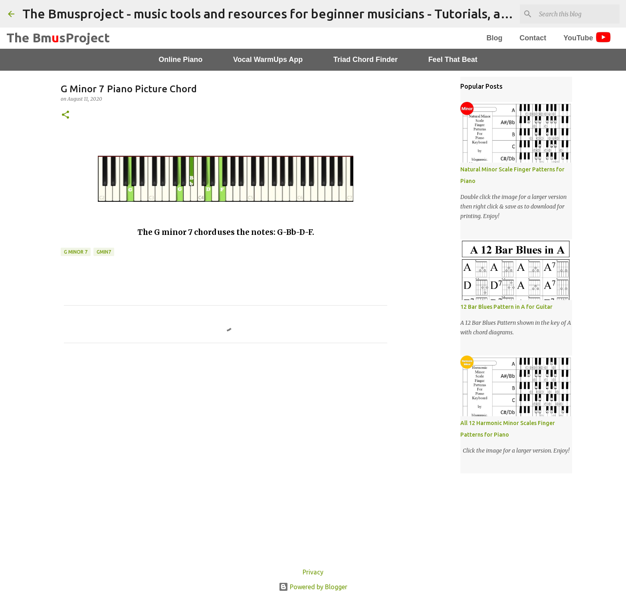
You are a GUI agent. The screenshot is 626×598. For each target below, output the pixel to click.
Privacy (313, 572)
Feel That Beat (452, 60)
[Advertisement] (225, 424)
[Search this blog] (578, 14)
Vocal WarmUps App (268, 60)
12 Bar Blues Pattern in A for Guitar (506, 307)
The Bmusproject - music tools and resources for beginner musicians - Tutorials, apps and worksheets (320, 13)
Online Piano (180, 60)
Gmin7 (104, 251)
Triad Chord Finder (365, 60)
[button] (65, 115)
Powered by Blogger (313, 586)
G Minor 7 (75, 251)
